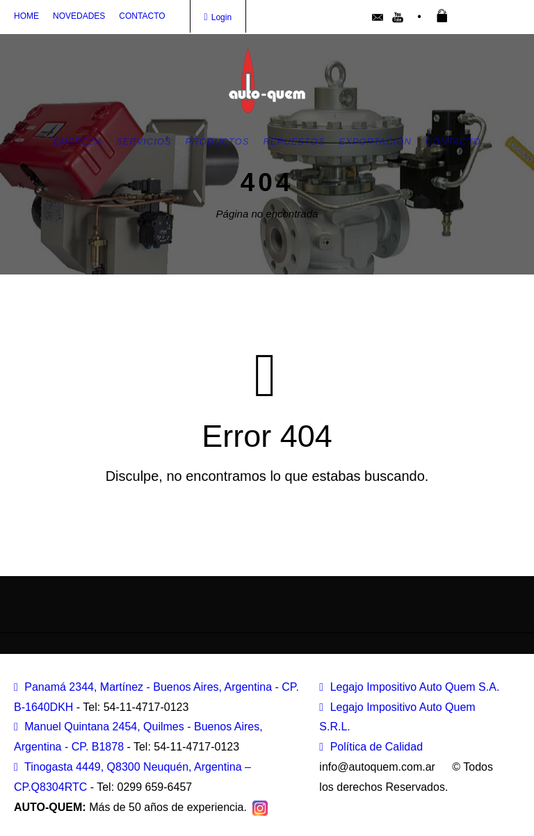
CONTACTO (142, 16)
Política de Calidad (371, 747)
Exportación (375, 141)
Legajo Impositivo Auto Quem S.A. (409, 687)
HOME (26, 16)
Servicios (144, 141)
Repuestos (294, 141)
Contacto (453, 141)
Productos (218, 141)
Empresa (77, 141)
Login (218, 17)
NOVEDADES (79, 16)
